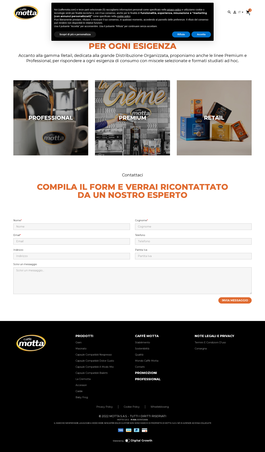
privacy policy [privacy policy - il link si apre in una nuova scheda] (174, 9)
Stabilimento (142, 342)
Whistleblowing (160, 406)
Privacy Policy (104, 406)
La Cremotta (83, 379)
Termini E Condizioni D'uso (210, 342)
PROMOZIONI (146, 373)
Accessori (81, 385)
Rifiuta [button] (181, 34)
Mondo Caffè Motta (146, 360)
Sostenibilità (142, 348)
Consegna (201, 348)
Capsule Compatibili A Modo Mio (95, 366)
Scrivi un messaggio (25, 264)
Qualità (139, 354)
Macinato (81, 348)
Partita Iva (141, 249)
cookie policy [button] (123, 16)
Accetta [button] (201, 34)
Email (16, 235)
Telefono (140, 235)
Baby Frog (82, 397)
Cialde (79, 391)
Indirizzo (18, 249)
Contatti (140, 366)
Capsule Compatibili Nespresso (94, 354)
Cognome (141, 220)
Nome (17, 220)
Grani (78, 342)
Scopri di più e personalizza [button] (75, 34)
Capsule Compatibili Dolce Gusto (95, 360)
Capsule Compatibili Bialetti (92, 372)
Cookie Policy (132, 406)
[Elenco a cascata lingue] (241, 12)
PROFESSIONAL (148, 379)
